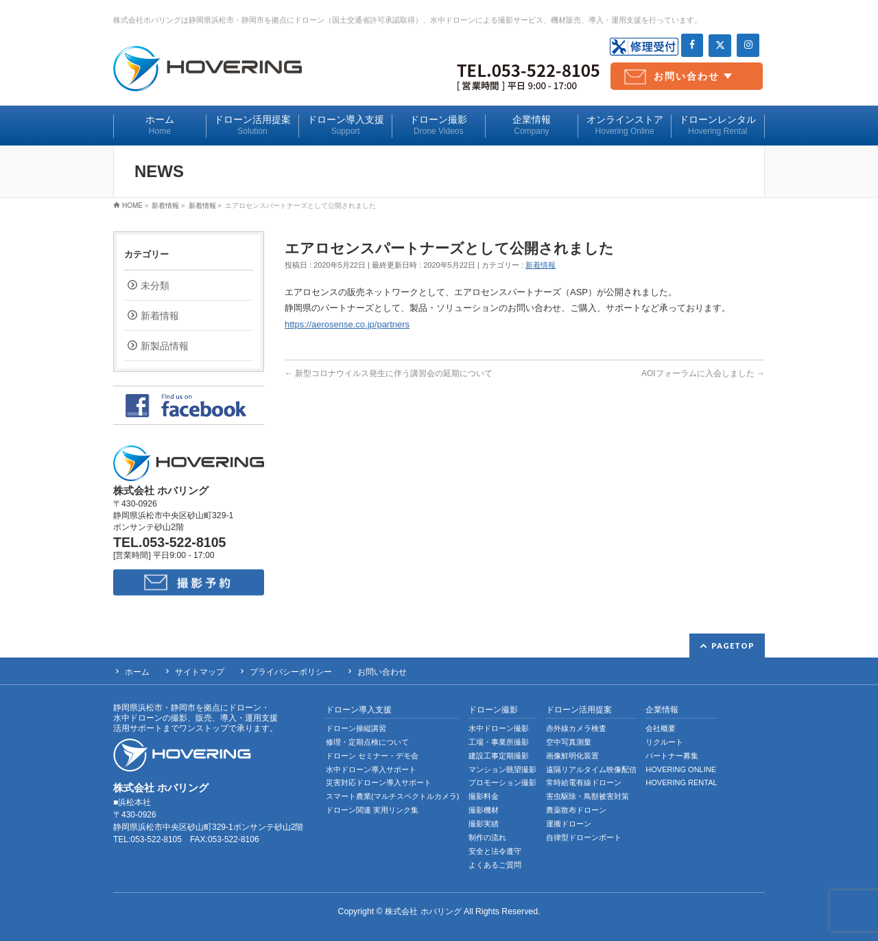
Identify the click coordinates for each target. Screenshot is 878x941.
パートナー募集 (671, 756)
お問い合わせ (687, 76)
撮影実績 (483, 824)
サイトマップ (199, 672)
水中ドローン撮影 (498, 728)
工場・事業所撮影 (498, 742)
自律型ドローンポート (583, 837)
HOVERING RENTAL (681, 782)
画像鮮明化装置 (572, 756)
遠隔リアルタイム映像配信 (591, 769)
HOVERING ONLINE (680, 769)
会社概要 (660, 728)
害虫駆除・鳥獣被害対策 (587, 796)
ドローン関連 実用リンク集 (372, 810)
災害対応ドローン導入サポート (378, 782)
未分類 (155, 285)
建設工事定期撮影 (498, 756)
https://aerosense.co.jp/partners (347, 324)
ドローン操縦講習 (356, 728)
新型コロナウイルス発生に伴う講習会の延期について (389, 373)
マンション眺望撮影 (502, 769)
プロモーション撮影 (502, 782)
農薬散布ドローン (576, 810)
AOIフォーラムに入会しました (703, 373)
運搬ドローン (568, 824)
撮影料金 (483, 796)
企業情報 (661, 710)
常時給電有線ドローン (583, 782)
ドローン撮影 (493, 710)
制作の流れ (487, 837)
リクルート (664, 742)
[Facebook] (692, 45)
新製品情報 (165, 345)
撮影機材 (483, 810)
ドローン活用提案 (579, 710)
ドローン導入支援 (359, 710)
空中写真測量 (568, 742)
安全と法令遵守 (494, 851)
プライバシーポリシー (291, 672)
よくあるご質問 (494, 865)
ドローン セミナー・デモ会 (372, 756)
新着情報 (540, 265)
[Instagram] (748, 45)
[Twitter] (720, 45)
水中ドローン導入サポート (371, 769)
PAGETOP (733, 645)
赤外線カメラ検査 (576, 728)
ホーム (137, 672)
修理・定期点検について (367, 742)
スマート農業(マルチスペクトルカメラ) (392, 796)
